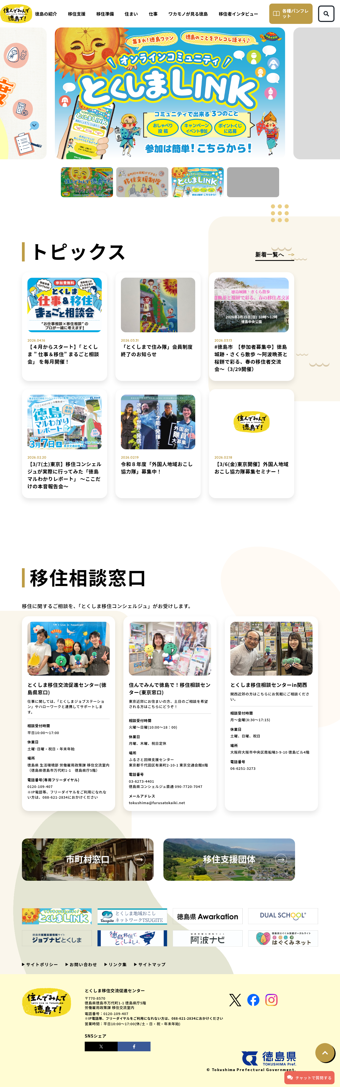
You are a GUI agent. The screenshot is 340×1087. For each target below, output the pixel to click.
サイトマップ (151, 964)
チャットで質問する (309, 1077)
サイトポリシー (41, 964)
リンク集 (117, 964)
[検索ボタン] (326, 13)
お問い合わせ (82, 964)
